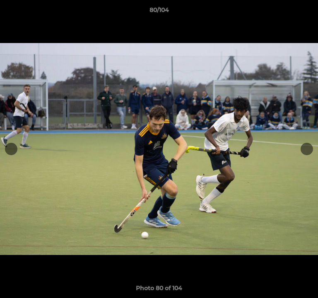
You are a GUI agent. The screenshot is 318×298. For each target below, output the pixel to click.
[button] (308, 12)
